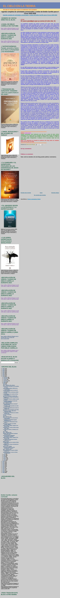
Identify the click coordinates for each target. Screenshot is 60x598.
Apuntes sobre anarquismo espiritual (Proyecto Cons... (10, 434)
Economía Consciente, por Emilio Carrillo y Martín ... (9, 424)
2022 (3, 372)
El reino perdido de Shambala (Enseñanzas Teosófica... (9, 436)
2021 (3, 373)
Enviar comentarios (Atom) (34, 199)
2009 (3, 472)
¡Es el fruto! (5, 431)
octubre (5, 379)
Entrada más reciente (26, 192)
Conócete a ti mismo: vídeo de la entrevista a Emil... (9, 411)
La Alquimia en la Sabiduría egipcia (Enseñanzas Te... (10, 420)
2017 (3, 462)
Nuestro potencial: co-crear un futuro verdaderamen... (10, 453)
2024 (3, 369)
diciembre (5, 377)
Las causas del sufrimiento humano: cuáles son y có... (10, 440)
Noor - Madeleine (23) (7, 402)
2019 (3, 376)
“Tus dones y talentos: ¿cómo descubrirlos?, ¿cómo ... (9, 448)
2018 (3, 461)
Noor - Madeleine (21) (7, 432)
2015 (3, 464)
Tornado (4, 415)
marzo (4, 457)
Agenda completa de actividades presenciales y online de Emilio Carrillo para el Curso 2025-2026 (30, 15)
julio (4, 383)
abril (4, 456)
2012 (3, 468)
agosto (4, 381)
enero (4, 460)
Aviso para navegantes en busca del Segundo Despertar (10, 401)
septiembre (5, 380)
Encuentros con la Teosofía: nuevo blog (11, 409)
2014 (3, 466)
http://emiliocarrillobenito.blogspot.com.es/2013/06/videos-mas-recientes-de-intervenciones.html (10, 337)
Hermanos (5, 384)
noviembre (5, 378)
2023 (3, 371)
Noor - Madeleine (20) (7, 449)
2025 (3, 368)
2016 (3, 463)
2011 (3, 469)
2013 (3, 467)
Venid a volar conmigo (7, 446)
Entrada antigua (55, 192)
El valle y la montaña (7, 414)
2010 (3, 471)
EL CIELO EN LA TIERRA (19, 6)
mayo (4, 455)
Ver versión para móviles (40, 195)
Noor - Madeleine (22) (7, 416)
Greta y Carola (6, 441)
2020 (3, 374)
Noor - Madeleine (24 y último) (9, 385)
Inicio (41, 192)
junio (4, 454)
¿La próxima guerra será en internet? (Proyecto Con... (10, 404)
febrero (5, 458)
